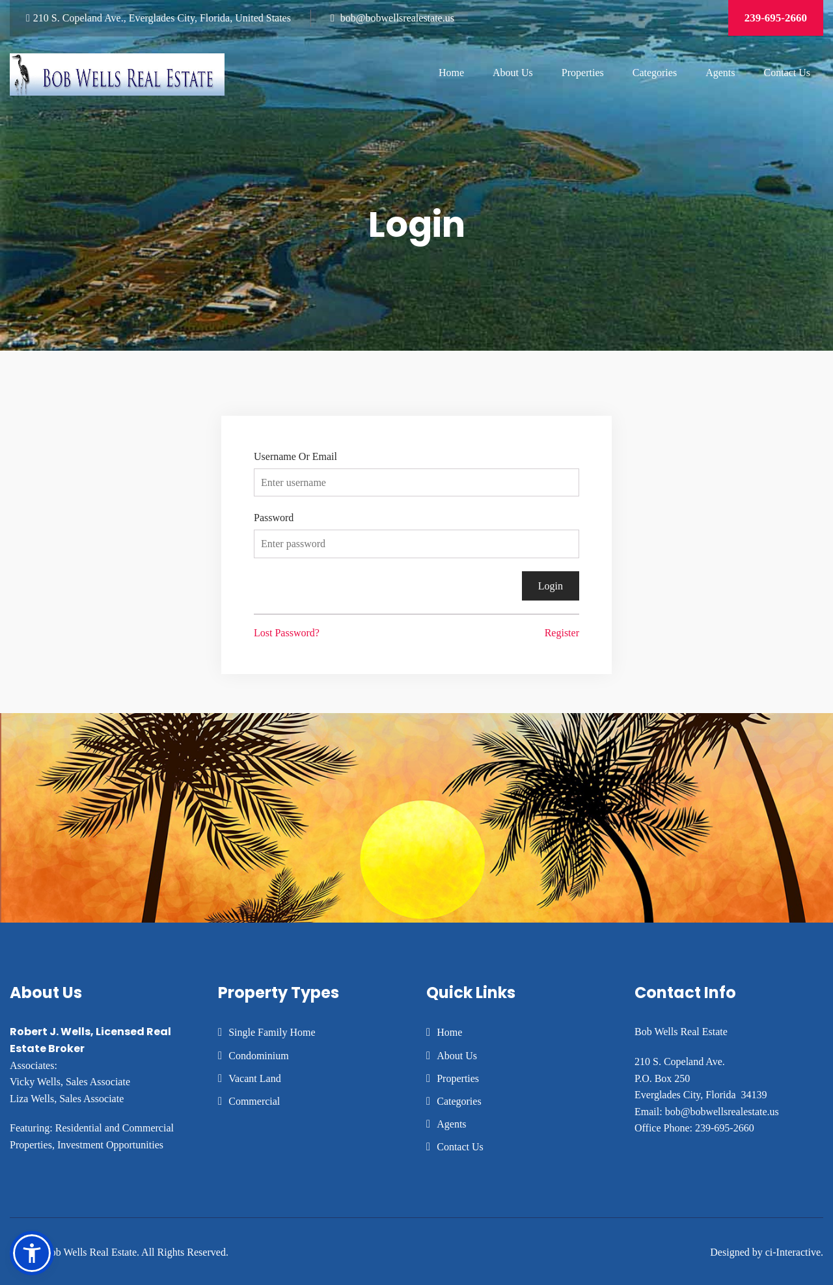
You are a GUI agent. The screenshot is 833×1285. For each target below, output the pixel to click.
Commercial (254, 1101)
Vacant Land (254, 1078)
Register (562, 632)
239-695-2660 (775, 18)
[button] (32, 1253)
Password (274, 517)
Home (451, 72)
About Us (513, 72)
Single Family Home (271, 1032)
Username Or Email (295, 456)
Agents (720, 72)
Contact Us (786, 72)
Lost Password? (287, 632)
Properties (583, 72)
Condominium (258, 1055)
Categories (655, 72)
